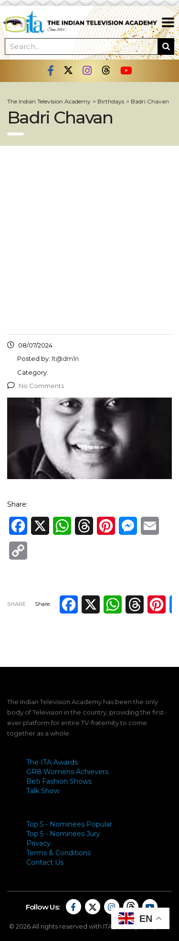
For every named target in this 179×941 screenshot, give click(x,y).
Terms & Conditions (58, 853)
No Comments (35, 385)
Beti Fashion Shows (59, 781)
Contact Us (44, 862)
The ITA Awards (52, 762)
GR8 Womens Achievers (67, 771)
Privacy (38, 843)
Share (16, 604)
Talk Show (43, 791)
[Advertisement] (89, 240)
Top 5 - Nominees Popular (69, 824)
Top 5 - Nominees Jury (63, 833)
